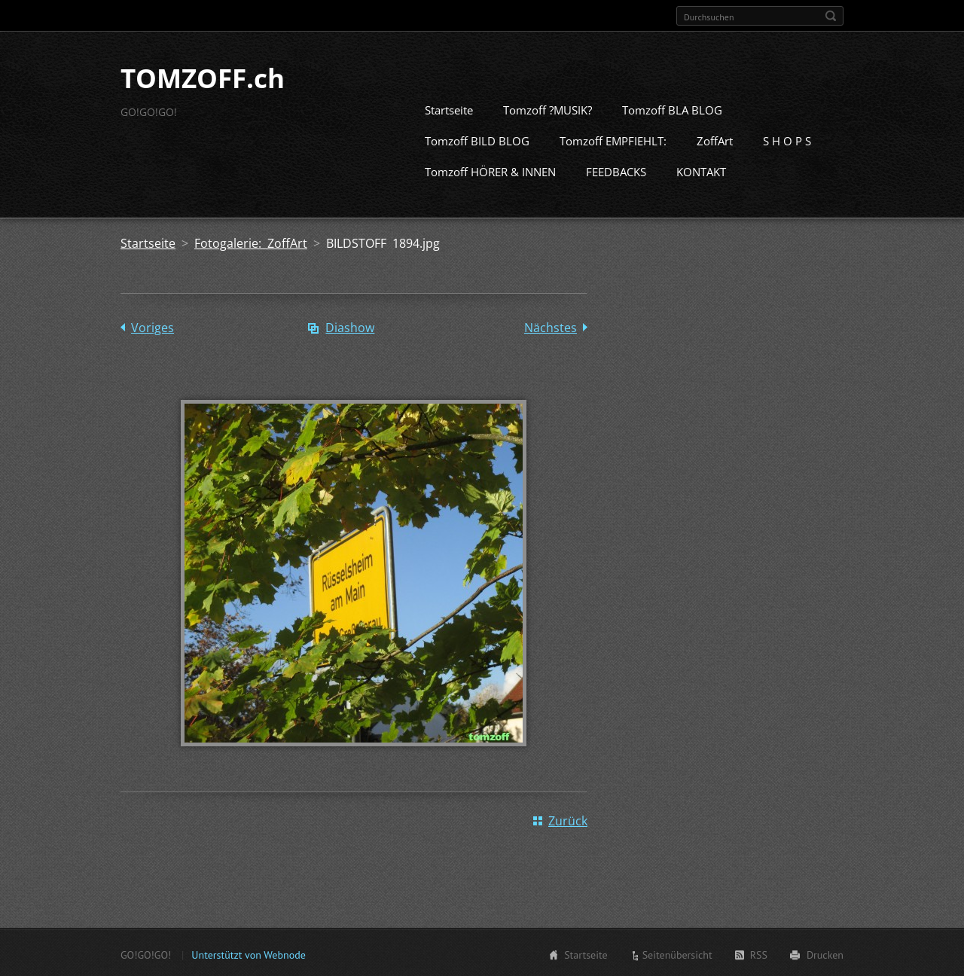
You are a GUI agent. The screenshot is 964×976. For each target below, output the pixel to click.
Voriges (152, 326)
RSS (758, 953)
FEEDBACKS (616, 170)
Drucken (825, 953)
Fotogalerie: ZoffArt (250, 241)
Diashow (349, 326)
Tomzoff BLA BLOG (672, 108)
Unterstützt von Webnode (248, 953)
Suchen (830, 16)
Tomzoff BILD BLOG (477, 139)
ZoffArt (715, 139)
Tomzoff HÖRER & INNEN (490, 170)
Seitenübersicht (677, 953)
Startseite (449, 108)
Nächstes (550, 326)
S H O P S (787, 139)
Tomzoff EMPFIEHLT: (613, 139)
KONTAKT (701, 170)
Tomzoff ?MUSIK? (547, 108)
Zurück (567, 819)
